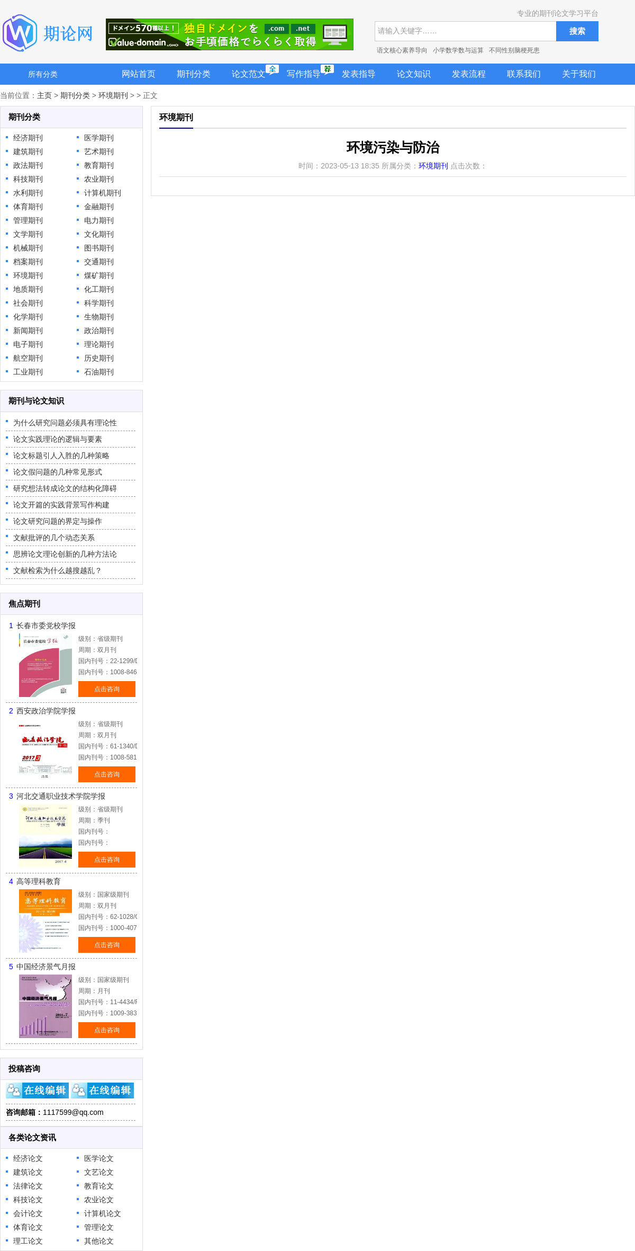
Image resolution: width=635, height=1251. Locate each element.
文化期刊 (99, 234)
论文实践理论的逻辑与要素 (57, 439)
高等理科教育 (38, 881)
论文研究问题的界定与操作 (57, 521)
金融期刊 (99, 206)
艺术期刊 (99, 151)
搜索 (577, 30)
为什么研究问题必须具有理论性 (65, 422)
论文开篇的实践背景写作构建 (61, 505)
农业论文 (99, 1199)
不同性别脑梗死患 (514, 50)
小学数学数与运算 (458, 50)
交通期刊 (99, 261)
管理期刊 (28, 220)
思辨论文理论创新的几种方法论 (65, 554)
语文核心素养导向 (402, 50)
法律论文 (28, 1186)
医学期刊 (99, 137)
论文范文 (249, 73)
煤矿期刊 (99, 275)
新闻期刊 (28, 330)
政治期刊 (99, 330)
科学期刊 (99, 303)
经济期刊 (28, 137)
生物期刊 (99, 316)
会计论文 (28, 1213)
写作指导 (304, 73)
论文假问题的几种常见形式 (57, 472)
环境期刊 (113, 95)
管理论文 (99, 1227)
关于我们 (579, 73)
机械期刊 (28, 248)
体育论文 (28, 1227)
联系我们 (524, 73)
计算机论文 (102, 1213)
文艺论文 (99, 1172)
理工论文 (28, 1241)
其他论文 (99, 1241)
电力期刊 (99, 220)
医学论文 (99, 1158)
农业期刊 (99, 179)
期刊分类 (194, 73)
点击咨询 (107, 689)
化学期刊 (28, 316)
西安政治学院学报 (46, 711)
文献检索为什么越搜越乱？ (57, 570)
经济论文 (28, 1158)
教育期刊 (99, 165)
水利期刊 (28, 193)
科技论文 (28, 1199)
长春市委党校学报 (46, 625)
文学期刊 (28, 234)
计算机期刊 (102, 193)
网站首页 (139, 73)
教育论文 (99, 1186)
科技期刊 (28, 179)
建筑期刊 (28, 151)
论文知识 (414, 73)
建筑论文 (28, 1172)
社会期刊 (28, 303)
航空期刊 (28, 358)
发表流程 (469, 73)
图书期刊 (99, 248)
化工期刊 (99, 289)
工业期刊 (28, 372)
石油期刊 (99, 372)
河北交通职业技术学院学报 (60, 796)
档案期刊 (28, 261)
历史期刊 (99, 358)
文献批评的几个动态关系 (54, 537)
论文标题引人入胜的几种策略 (61, 455)
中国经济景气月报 (46, 966)
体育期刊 (28, 206)
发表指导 (359, 73)
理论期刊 (99, 344)
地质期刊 (28, 289)
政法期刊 (28, 165)
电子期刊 (28, 344)
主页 (44, 95)
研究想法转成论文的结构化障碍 (65, 488)
